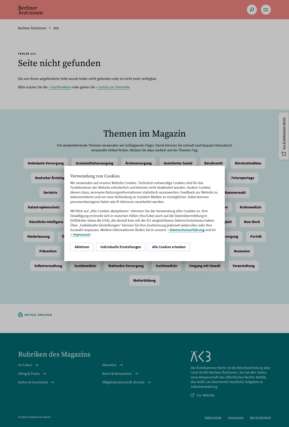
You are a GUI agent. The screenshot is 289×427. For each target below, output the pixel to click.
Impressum (81, 234)
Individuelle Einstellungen (120, 247)
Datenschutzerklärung (187, 229)
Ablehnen (82, 247)
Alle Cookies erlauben (169, 247)
